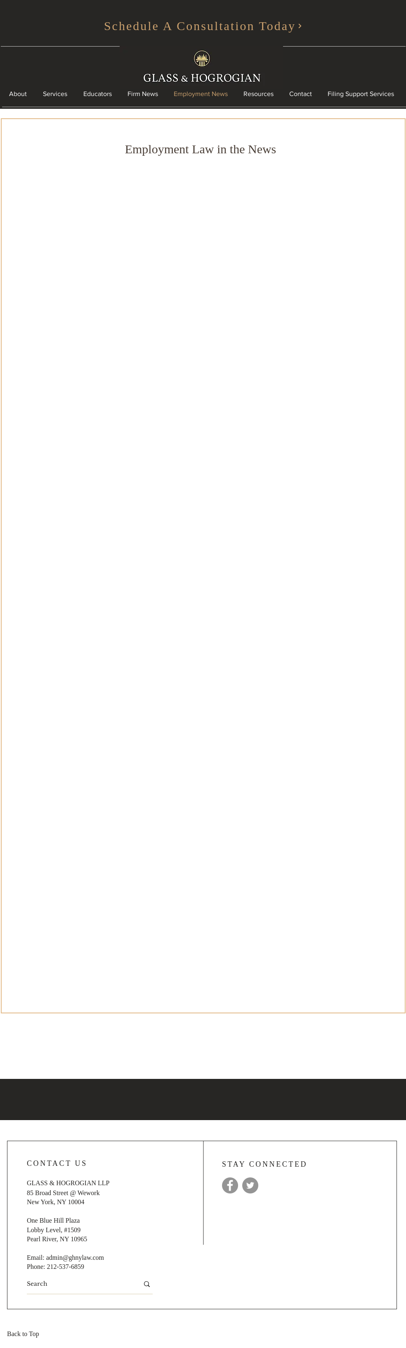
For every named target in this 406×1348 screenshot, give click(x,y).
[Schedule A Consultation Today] (203, 26)
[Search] (77, 1284)
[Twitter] (250, 1185)
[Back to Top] (25, 1334)
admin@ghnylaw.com (75, 1257)
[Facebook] (230, 1185)
